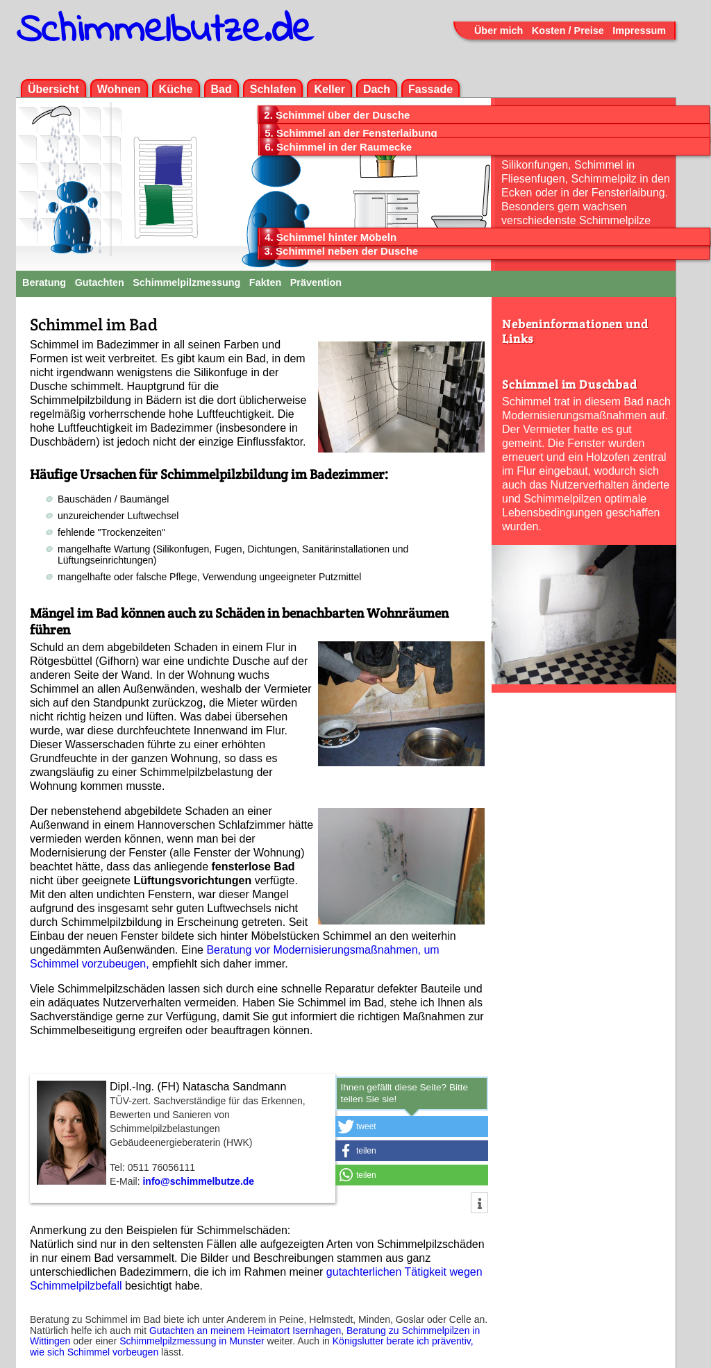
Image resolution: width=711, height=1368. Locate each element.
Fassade (430, 89)
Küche (176, 89)
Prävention (316, 282)
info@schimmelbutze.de (198, 1181)
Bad (221, 89)
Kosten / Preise (568, 30)
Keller (329, 89)
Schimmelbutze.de (164, 31)
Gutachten (99, 282)
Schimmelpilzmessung (186, 282)
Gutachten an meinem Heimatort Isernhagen (245, 1330)
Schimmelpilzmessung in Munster (192, 1340)
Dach (376, 89)
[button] (411, 1126)
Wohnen (119, 89)
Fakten (265, 282)
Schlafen (273, 89)
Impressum (639, 30)
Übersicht (53, 89)
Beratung (44, 282)
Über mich (498, 30)
